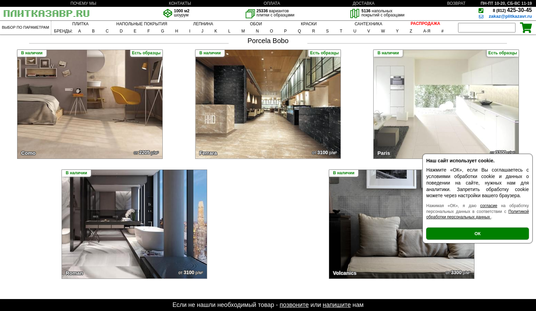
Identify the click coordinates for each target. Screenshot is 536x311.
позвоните (294, 304)
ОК (477, 233)
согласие (488, 205)
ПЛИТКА (80, 24)
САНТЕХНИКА (368, 24)
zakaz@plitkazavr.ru (510, 16)
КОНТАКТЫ (180, 3)
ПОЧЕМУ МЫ (83, 3)
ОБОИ (256, 24)
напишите (337, 304)
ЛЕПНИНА (203, 24)
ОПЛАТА (272, 3)
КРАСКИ (309, 24)
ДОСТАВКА (364, 3)
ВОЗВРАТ (456, 3)
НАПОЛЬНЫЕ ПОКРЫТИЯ (141, 24)
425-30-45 (512, 10)
